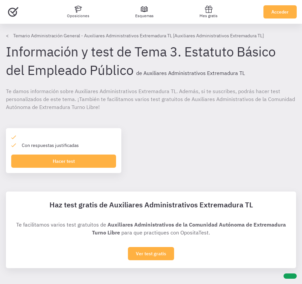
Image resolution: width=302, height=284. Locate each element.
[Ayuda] (290, 276)
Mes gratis (208, 11)
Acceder (280, 12)
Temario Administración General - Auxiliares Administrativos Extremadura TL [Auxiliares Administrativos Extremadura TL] (138, 36)
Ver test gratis (151, 254)
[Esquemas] (144, 11)
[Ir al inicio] (13, 12)
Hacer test (64, 161)
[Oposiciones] (78, 11)
